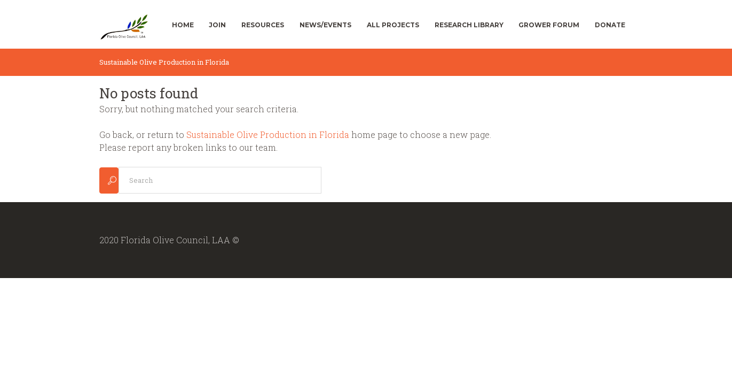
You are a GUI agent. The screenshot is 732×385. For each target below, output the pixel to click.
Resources (262, 25)
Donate (610, 25)
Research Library (469, 25)
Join (217, 25)
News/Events (325, 25)
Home (183, 25)
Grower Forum (548, 25)
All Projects (393, 25)
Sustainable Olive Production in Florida (267, 134)
